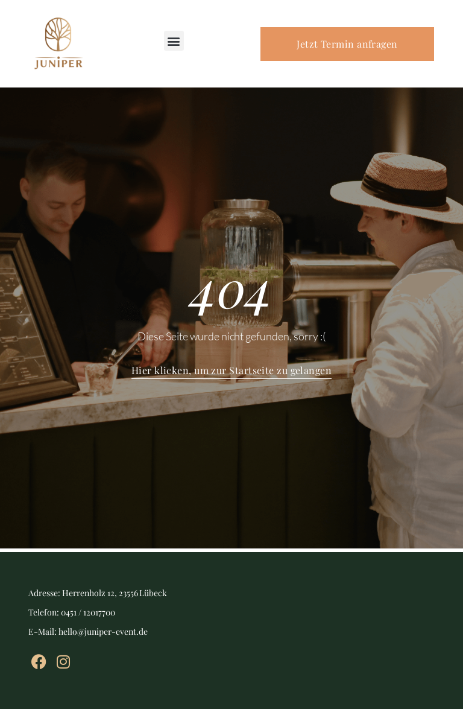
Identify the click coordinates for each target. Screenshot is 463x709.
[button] (174, 41)
